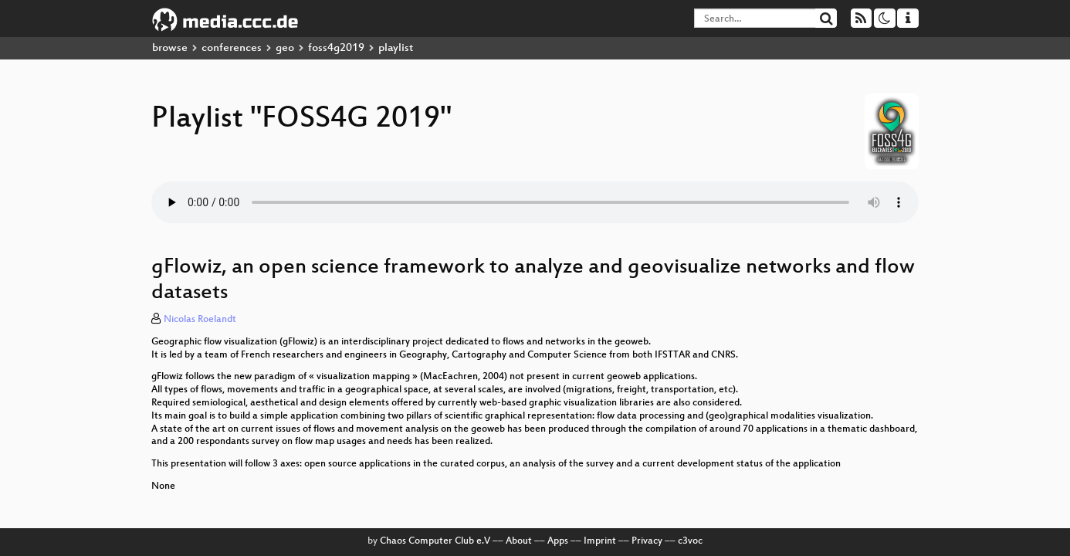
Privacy (647, 541)
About (519, 541)
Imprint (600, 541)
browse (170, 48)
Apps (557, 541)
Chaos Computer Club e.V (435, 541)
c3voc (690, 541)
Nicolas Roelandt (200, 319)
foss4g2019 (336, 48)
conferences (231, 48)
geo (285, 48)
